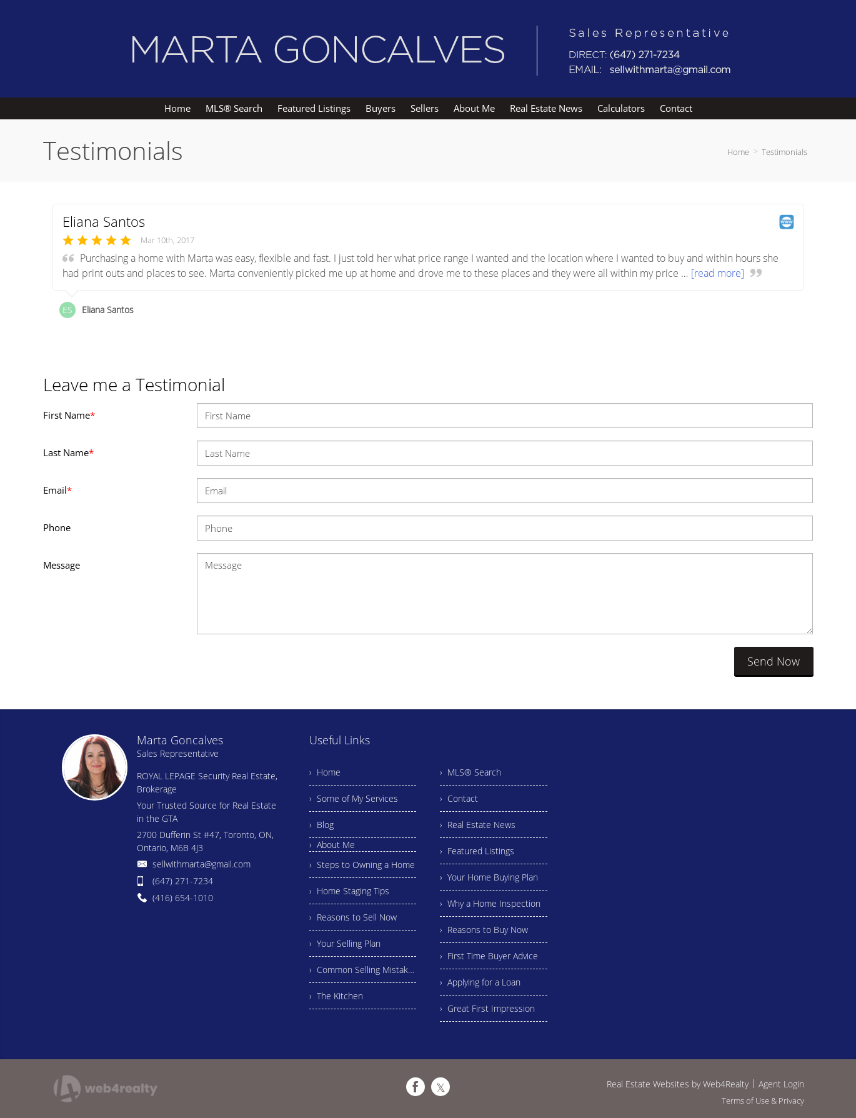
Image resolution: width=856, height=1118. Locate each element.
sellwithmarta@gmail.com (201, 864)
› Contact (459, 798)
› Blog (321, 825)
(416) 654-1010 (182, 898)
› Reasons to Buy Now (484, 930)
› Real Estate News (477, 825)
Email (57, 490)
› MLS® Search (470, 772)
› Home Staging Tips (349, 891)
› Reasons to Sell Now (353, 917)
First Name (69, 415)
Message (61, 565)
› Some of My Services (353, 798)
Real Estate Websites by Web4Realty (678, 1084)
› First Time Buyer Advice (489, 956)
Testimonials (784, 151)
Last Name (68, 452)
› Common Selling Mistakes (362, 970)
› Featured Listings (477, 851)
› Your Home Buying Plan (489, 877)
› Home (325, 772)
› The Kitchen (336, 996)
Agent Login (781, 1084)
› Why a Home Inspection (490, 903)
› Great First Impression (487, 1008)
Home (738, 151)
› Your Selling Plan (345, 943)
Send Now (773, 661)
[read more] (717, 273)
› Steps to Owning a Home (362, 865)
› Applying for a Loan (480, 982)
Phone (57, 527)
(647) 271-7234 (182, 881)
